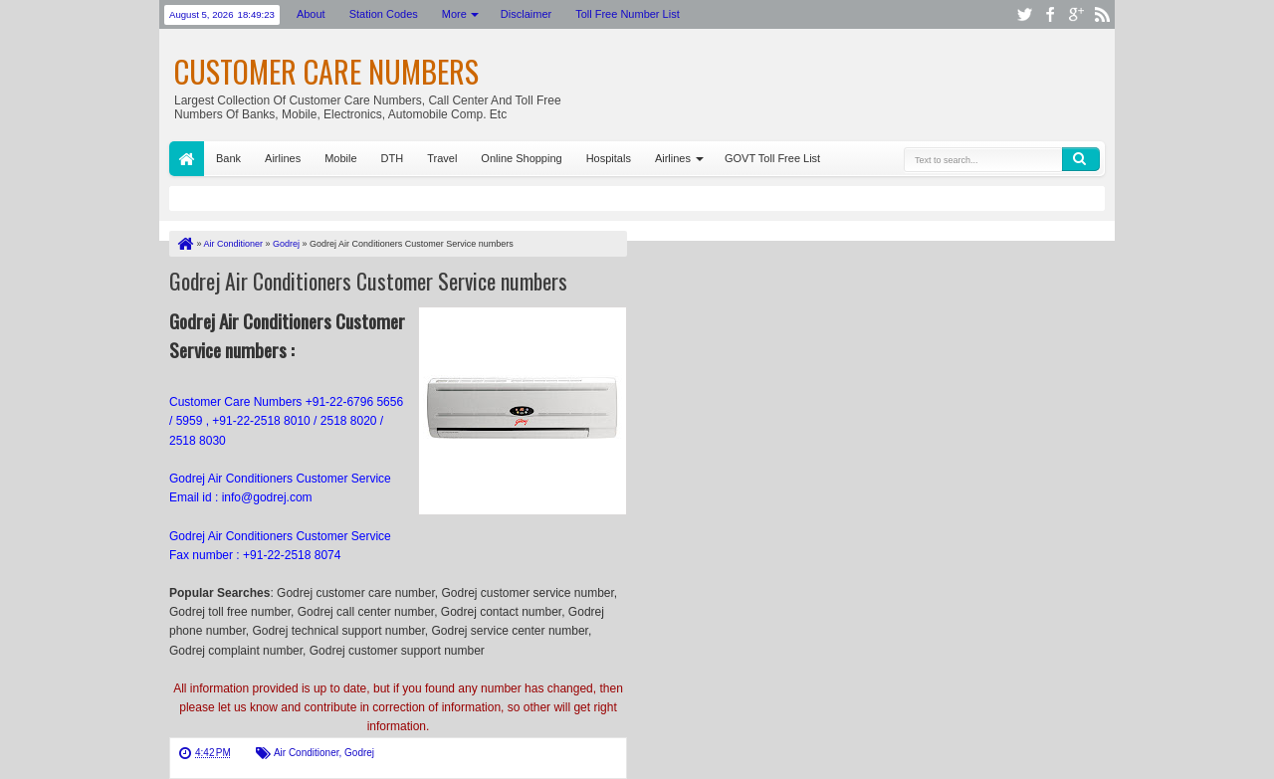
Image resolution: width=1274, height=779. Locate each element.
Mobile (340, 158)
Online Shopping (521, 158)
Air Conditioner (306, 752)
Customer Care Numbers (326, 71)
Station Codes (383, 14)
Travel (442, 158)
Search (1081, 159)
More (454, 14)
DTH (392, 158)
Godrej (359, 752)
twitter (1024, 14)
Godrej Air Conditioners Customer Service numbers (368, 280)
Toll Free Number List (627, 14)
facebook (1050, 14)
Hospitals (608, 158)
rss (1102, 14)
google (1076, 14)
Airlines (283, 158)
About (311, 14)
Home (186, 158)
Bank (228, 158)
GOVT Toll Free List (772, 158)
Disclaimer (526, 14)
